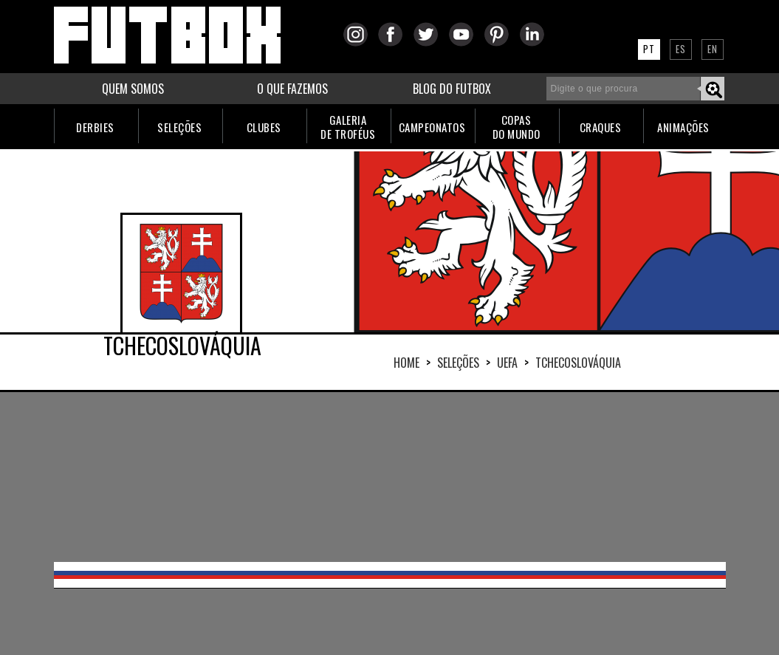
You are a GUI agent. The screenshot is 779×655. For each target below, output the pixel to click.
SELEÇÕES (179, 127)
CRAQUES (601, 127)
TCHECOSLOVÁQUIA (578, 362)
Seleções (458, 362)
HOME (406, 362)
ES (681, 48)
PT (649, 48)
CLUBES (264, 127)
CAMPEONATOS (432, 127)
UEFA (507, 362)
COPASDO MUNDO (517, 127)
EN (712, 48)
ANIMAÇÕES (683, 127)
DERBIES (95, 127)
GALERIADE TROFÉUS (347, 127)
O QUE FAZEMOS (292, 88)
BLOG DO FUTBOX (452, 88)
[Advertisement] (390, 477)
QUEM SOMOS (133, 88)
